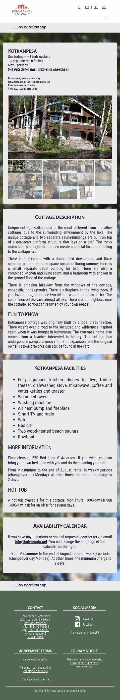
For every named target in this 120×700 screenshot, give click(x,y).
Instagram (84, 618)
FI (79, 7)
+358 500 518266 (38, 630)
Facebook (84, 624)
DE (96, 7)
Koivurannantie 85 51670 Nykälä (35, 635)
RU (104, 7)
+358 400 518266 (38, 626)
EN (87, 7)
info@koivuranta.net (35, 623)
